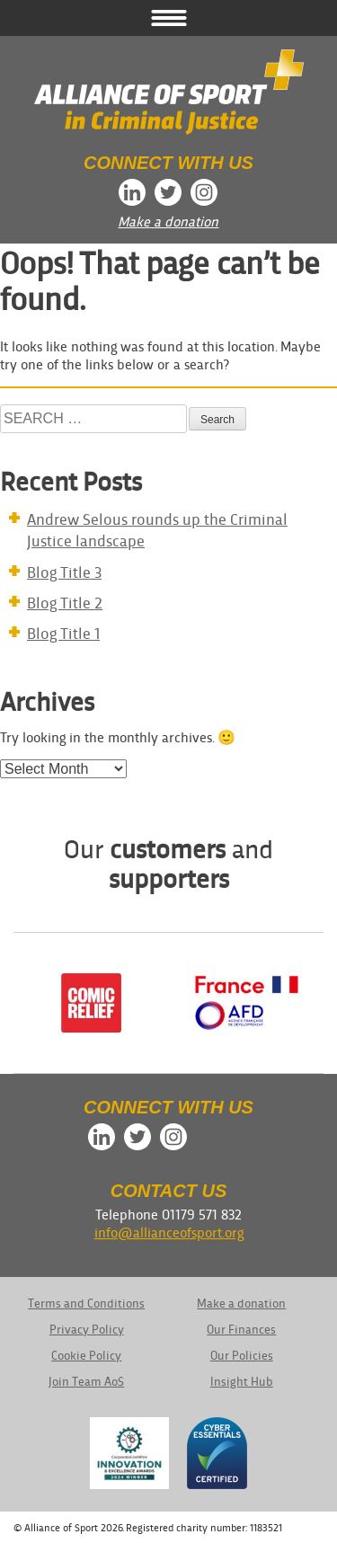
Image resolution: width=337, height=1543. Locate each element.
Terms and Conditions (86, 1302)
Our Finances (241, 1328)
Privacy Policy (86, 1328)
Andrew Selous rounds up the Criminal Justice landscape (157, 529)
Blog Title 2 (64, 601)
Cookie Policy (86, 1354)
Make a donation (168, 220)
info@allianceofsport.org (169, 1231)
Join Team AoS (86, 1380)
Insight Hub (241, 1380)
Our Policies (241, 1354)
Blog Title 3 (64, 571)
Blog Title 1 (63, 632)
